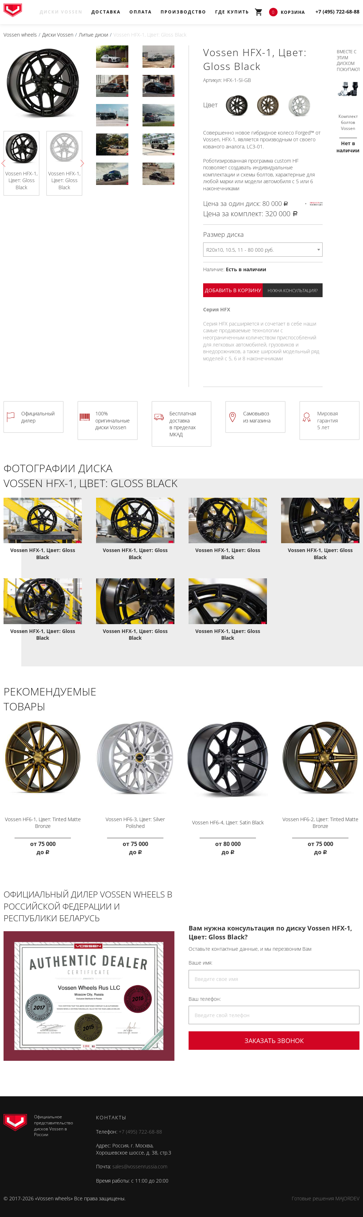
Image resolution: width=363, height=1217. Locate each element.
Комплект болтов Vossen (348, 120)
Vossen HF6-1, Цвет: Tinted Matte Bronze (42, 820)
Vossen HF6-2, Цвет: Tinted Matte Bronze (320, 820)
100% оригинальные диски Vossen (112, 420)
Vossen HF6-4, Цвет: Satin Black (228, 820)
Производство (183, 12)
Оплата (140, 12)
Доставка (106, 12)
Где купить (232, 12)
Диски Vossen (61, 12)
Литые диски (93, 34)
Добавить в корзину (233, 290)
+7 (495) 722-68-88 (140, 1129)
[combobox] (263, 249)
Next (80, 163)
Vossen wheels (20, 34)
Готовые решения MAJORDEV (325, 1196)
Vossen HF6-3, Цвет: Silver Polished (135, 820)
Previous (5, 163)
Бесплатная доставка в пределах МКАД (182, 424)
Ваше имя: (200, 960)
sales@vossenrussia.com (139, 1164)
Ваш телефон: (205, 996)
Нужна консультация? (293, 291)
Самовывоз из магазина (256, 417)
